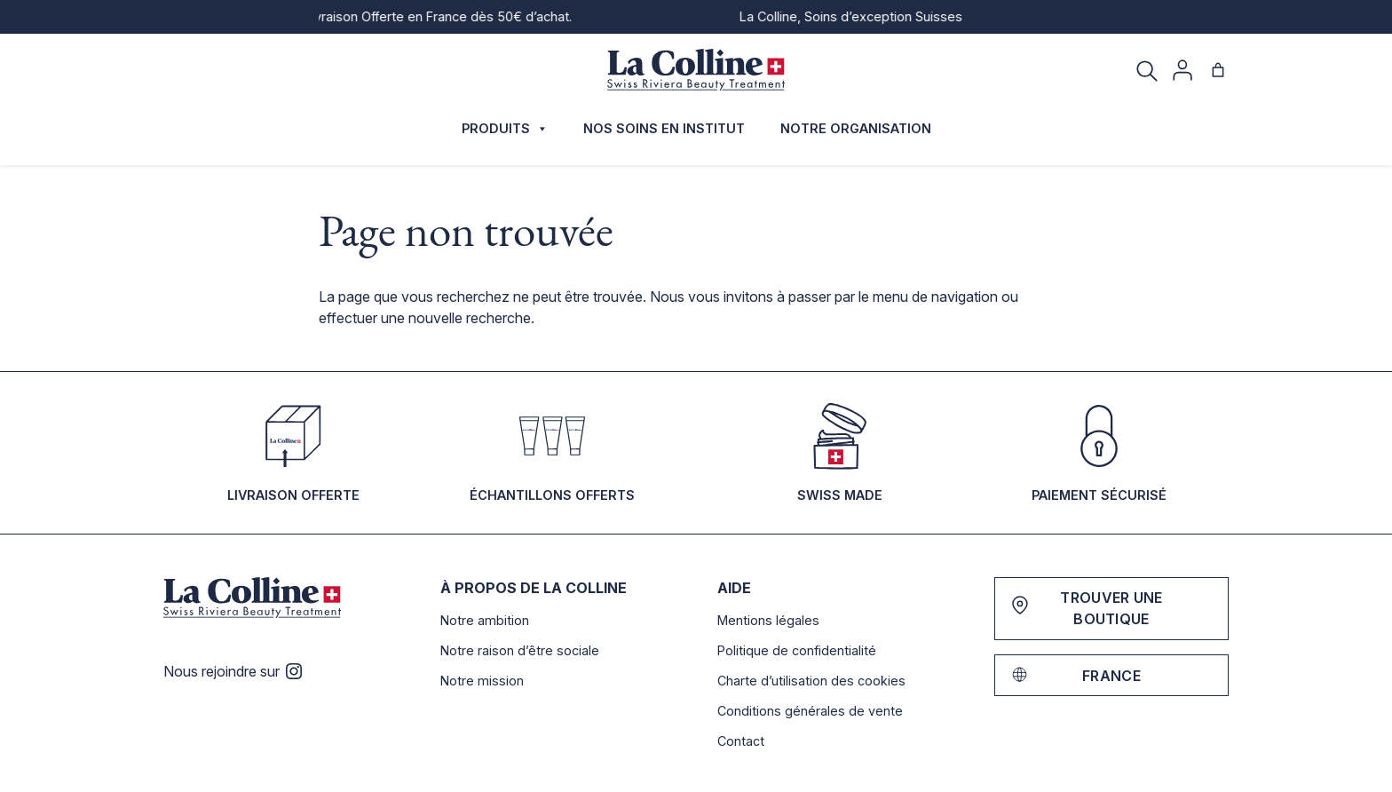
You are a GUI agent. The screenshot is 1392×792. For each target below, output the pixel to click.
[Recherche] (1147, 70)
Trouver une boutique (1111, 608)
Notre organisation (855, 128)
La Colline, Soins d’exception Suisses (861, 16)
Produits (505, 129)
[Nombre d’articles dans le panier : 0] (1218, 70)
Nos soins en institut (664, 128)
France (1111, 676)
